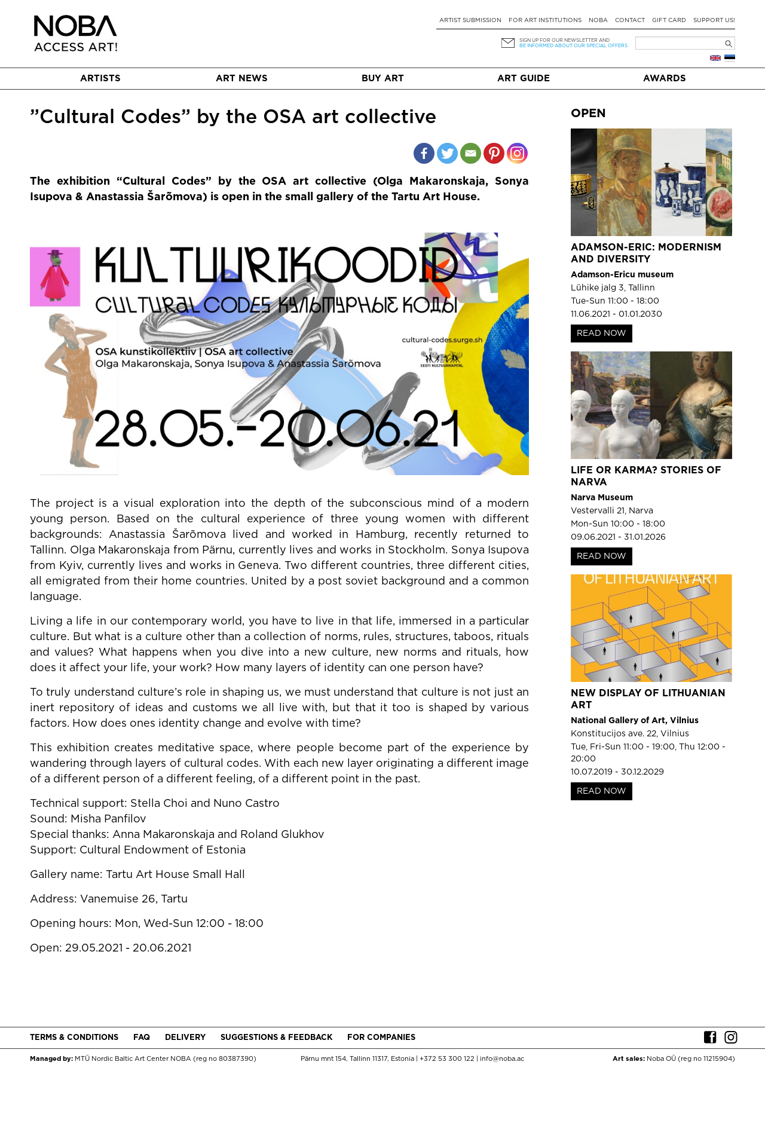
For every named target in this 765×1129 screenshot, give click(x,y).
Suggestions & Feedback (276, 1038)
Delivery (185, 1038)
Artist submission (470, 20)
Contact (630, 20)
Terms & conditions (74, 1038)
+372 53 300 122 (447, 1059)
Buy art (383, 78)
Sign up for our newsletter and (564, 40)
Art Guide (523, 78)
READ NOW (601, 333)
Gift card (669, 20)
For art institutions (545, 20)
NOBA (598, 20)
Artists (100, 78)
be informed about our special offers (573, 46)
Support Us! (714, 20)
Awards (664, 78)
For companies (381, 1038)
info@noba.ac (502, 1059)
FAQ (141, 1038)
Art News (242, 78)
